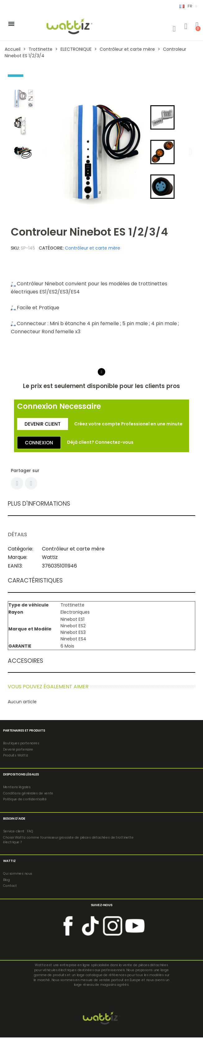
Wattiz (50, 557)
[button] (44, 152)
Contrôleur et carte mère (92, 248)
